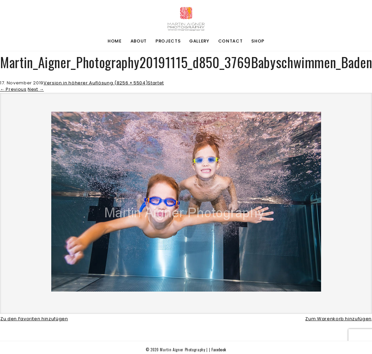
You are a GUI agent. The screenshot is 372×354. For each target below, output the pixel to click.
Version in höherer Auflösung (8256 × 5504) (96, 83)
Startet (156, 83)
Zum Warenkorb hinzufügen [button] (338, 319)
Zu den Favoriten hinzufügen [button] (34, 319)
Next (36, 89)
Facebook (218, 349)
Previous (13, 89)
